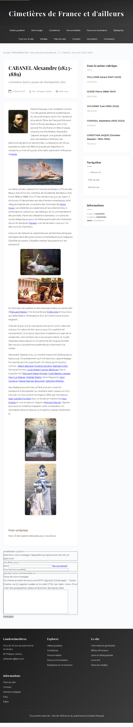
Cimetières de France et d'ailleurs (66, 13)
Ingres (13, 154)
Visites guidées (17, 30)
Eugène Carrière (43, 366)
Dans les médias (99, 669)
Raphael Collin (60, 366)
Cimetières (54, 30)
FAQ (5, 701)
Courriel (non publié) (14, 569)
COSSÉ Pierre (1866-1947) (101, 91)
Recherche (93, 187)
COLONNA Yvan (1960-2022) (103, 106)
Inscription (92, 39)
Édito (6, 706)
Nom (6, 566)
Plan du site (60, 39)
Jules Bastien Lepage (59, 373)
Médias (43, 39)
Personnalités (73, 30)
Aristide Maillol (33, 377)
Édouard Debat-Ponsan (35, 373)
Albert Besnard (26, 366)
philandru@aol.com (13, 663)
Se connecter (60, 566)
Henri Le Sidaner (17, 377)
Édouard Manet (18, 312)
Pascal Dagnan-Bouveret (32, 381)
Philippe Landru (44, 91)
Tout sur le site (26, 39)
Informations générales (103, 650)
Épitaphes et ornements (59, 669)
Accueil (6, 53)
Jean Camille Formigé (19, 398)
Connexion (109, 39)
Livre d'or (96, 664)
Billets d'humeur (100, 654)
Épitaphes (119, 30)
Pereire (33, 223)
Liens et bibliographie (102, 659)
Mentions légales (12, 696)
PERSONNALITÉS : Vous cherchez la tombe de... (34, 53)
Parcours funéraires (97, 30)
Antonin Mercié (53, 402)
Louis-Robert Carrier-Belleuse (42, 370)
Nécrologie (37, 30)
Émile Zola (52, 312)
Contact (76, 39)
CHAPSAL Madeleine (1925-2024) (106, 120)
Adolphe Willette (55, 381)
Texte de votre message (16, 577)
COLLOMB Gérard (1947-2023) (104, 77)
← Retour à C (94, 172)
